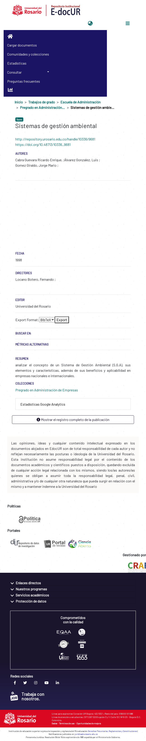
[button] (90, 23)
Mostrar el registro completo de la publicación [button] (73, 419)
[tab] (73, 404)
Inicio (18, 102)
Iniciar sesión (105, 23)
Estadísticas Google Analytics (42, 404)
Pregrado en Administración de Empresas (42, 107)
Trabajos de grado (41, 102)
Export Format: (27, 320)
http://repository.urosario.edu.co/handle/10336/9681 (55, 139)
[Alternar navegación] (127, 23)
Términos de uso (67, 723)
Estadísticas (16, 63)
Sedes (54, 723)
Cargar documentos (22, 45)
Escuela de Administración (80, 102)
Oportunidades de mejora (88, 723)
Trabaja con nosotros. (27, 696)
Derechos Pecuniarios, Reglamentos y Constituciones (112, 731)
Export (62, 320)
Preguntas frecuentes (23, 81)
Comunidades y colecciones (28, 54)
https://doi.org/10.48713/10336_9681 (43, 144)
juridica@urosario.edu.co (86, 734)
